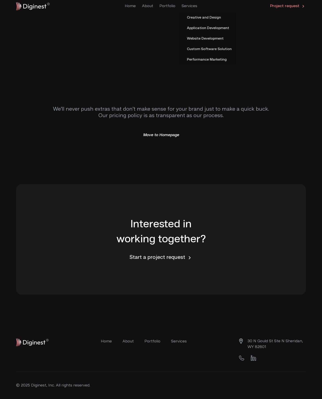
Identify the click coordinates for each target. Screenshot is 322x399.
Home (130, 6)
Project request (288, 6)
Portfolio (167, 6)
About (147, 6)
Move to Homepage (161, 135)
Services (189, 6)
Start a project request (161, 258)
